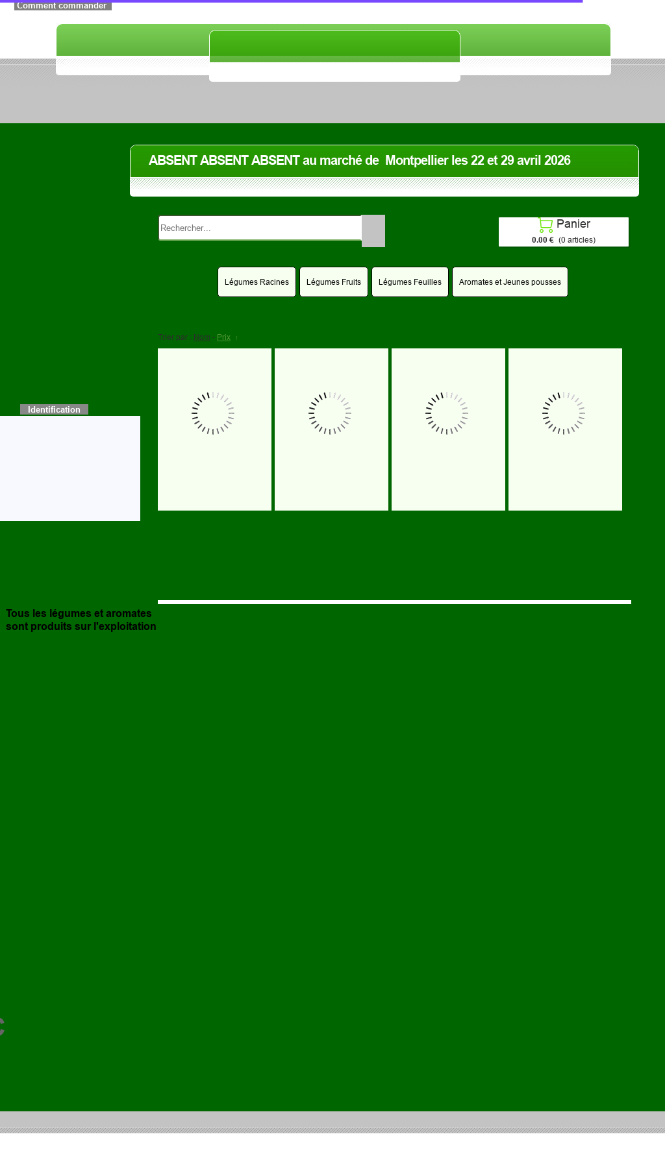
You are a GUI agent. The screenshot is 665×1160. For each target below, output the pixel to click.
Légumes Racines (257, 282)
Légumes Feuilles (410, 282)
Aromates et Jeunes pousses (510, 282)
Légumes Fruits (334, 282)
